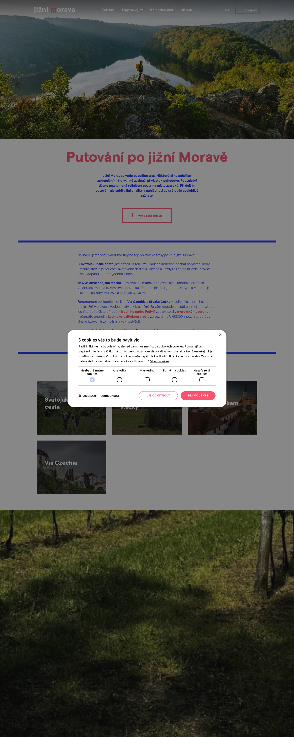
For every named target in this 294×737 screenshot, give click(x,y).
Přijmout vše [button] (198, 395)
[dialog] (147, 368)
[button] (99, 395)
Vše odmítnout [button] (157, 395)
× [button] (220, 334)
